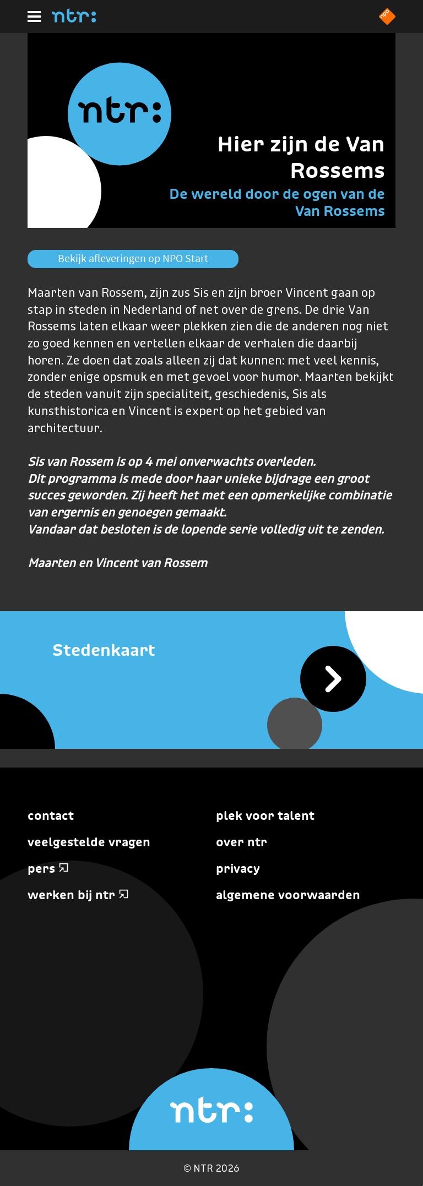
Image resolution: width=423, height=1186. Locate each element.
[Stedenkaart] (211, 650)
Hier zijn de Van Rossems (301, 156)
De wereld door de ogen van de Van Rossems (277, 202)
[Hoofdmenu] (34, 16)
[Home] (74, 19)
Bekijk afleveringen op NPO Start (133, 258)
